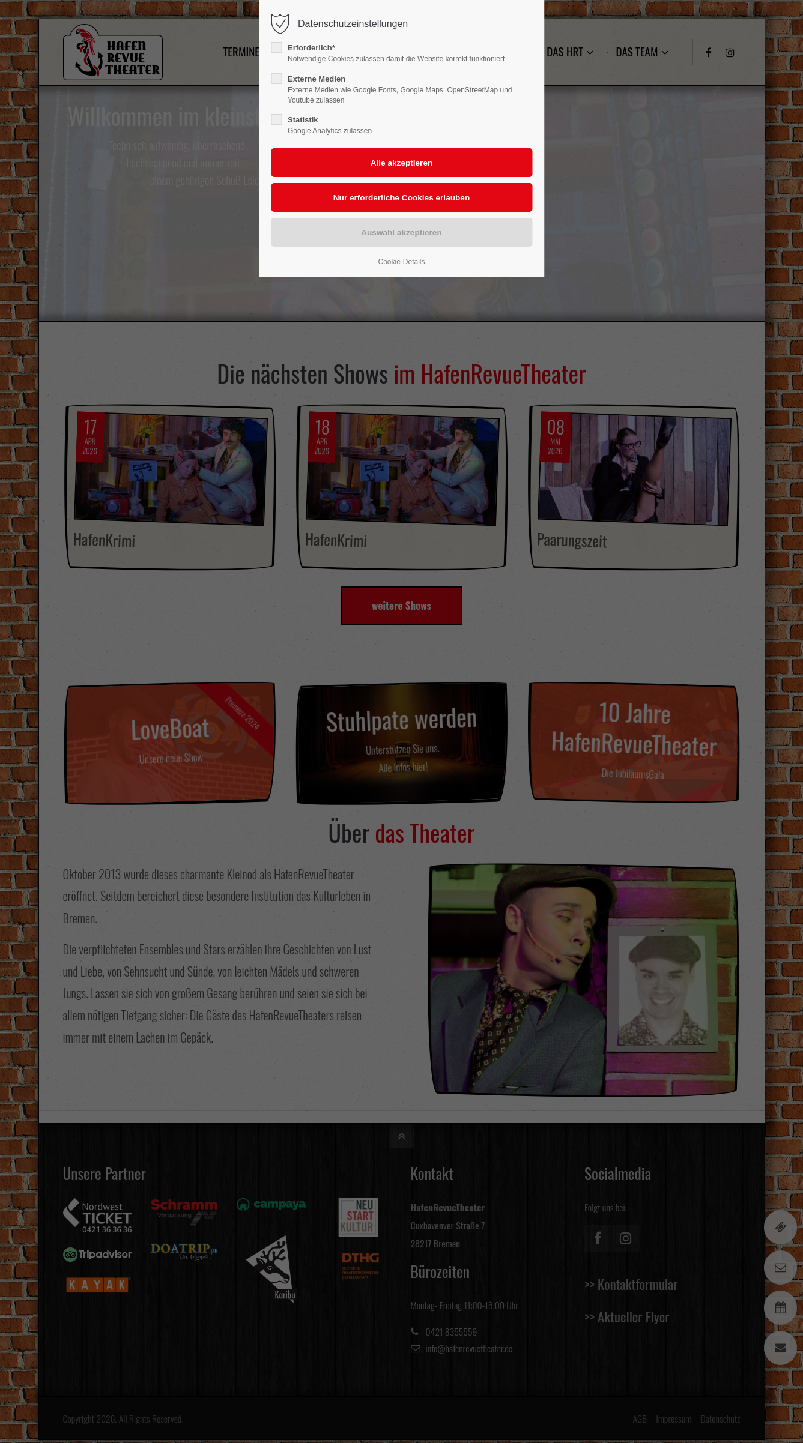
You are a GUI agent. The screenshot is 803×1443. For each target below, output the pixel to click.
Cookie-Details (401, 262)
